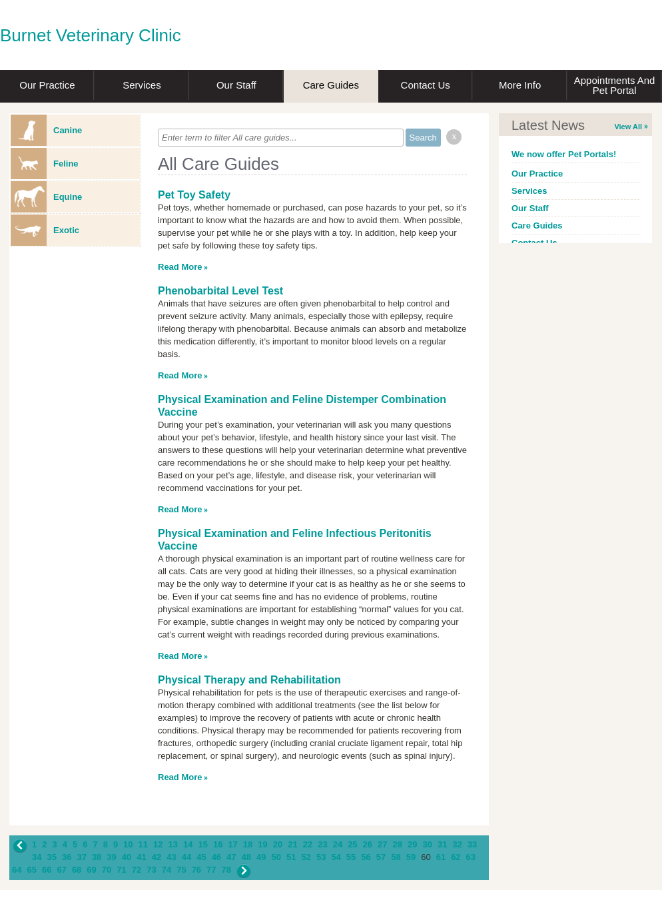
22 (307, 844)
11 (143, 844)
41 (141, 857)
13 (173, 844)
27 (382, 844)
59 (411, 857)
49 (261, 857)
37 (81, 857)
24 (337, 844)
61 (441, 857)
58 (395, 857)
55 (351, 857)
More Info (520, 85)
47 (231, 857)
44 (186, 857)
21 (292, 844)
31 (442, 844)
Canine (46, 130)
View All (628, 127)
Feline (45, 163)
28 (397, 844)
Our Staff (236, 85)
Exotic (45, 230)
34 (36, 857)
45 (201, 857)
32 (457, 844)
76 (196, 870)
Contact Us (425, 85)
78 (226, 870)
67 (61, 870)
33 (472, 844)
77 (211, 870)
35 (51, 857)
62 (455, 857)
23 (322, 844)
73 (151, 870)
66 (46, 870)
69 (91, 870)
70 (106, 870)
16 (217, 844)
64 (16, 870)
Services (142, 85)
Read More (180, 267)
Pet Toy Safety (194, 195)
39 (111, 857)
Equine (46, 197)
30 (427, 844)
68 (76, 870)
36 (66, 857)
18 (247, 844)
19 (262, 844)
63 (471, 857)
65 (31, 870)
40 (126, 857)
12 (158, 844)
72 (136, 870)
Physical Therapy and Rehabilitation (249, 679)
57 (381, 857)
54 (335, 857)
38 (96, 857)
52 (305, 857)
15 (202, 844)
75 (181, 870)
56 (365, 857)
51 (291, 857)
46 (216, 857)
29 (412, 844)
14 (187, 844)
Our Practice (47, 85)
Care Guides (331, 85)
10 (128, 844)
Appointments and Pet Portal (614, 85)
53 (321, 857)
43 (171, 857)
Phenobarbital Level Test (220, 290)
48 (246, 857)
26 (367, 844)
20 (277, 844)
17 (232, 844)
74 (166, 870)
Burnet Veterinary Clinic (90, 35)
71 (121, 870)
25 (352, 844)
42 (156, 857)
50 (276, 857)
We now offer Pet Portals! (563, 154)
